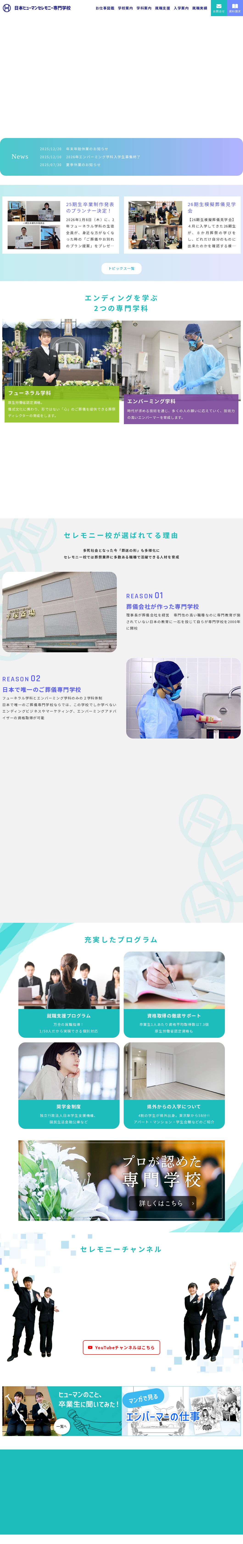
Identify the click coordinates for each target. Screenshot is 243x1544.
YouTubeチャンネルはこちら (121, 1349)
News (19, 156)
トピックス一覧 (121, 268)
